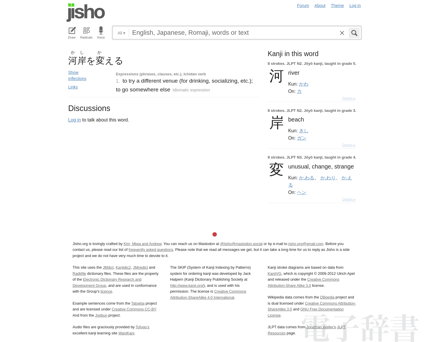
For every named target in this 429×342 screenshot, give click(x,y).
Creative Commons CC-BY (134, 309)
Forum (303, 5)
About (320, 5)
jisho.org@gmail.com (305, 244)
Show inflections (77, 75)
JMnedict (140, 267)
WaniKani (126, 333)
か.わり (328, 177)
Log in (355, 5)
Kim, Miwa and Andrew (142, 244)
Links (73, 87)
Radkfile (79, 273)
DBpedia (327, 297)
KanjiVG (275, 273)
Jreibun (101, 315)
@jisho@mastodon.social (241, 244)
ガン (301, 138)
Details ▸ (349, 98)
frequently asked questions (150, 249)
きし (303, 130)
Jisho (85, 12)
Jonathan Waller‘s (321, 327)
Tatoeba (138, 303)
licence (106, 291)
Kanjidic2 (123, 267)
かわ (303, 84)
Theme (337, 5)
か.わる (306, 177)
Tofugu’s (142, 327)
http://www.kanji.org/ (187, 285)
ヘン (301, 192)
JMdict (108, 267)
